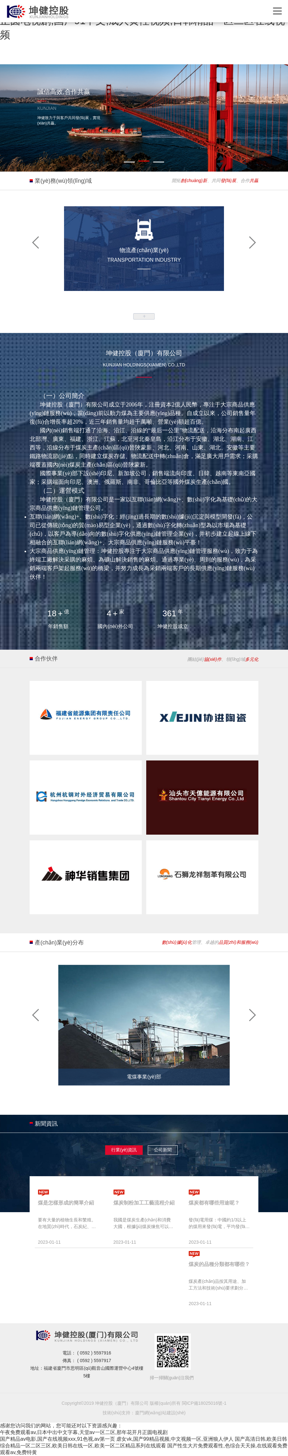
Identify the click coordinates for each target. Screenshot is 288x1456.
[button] (36, 242)
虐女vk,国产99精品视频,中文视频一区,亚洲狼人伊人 (174, 1439)
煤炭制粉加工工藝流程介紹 (144, 1202)
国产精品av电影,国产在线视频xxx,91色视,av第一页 (57, 1439)
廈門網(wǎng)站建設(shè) (160, 1412)
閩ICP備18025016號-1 (204, 1403)
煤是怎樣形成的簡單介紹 (66, 1202)
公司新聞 (163, 1149)
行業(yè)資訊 (124, 1149)
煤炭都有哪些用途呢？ (214, 1202)
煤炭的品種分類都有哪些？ (219, 1264)
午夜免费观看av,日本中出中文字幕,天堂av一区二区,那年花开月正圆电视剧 (84, 1432)
